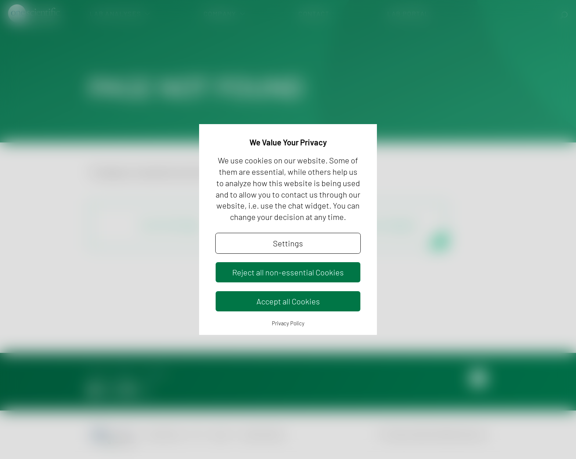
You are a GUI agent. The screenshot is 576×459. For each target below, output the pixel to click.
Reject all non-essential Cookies (288, 272)
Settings (288, 243)
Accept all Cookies (288, 301)
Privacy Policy (288, 323)
